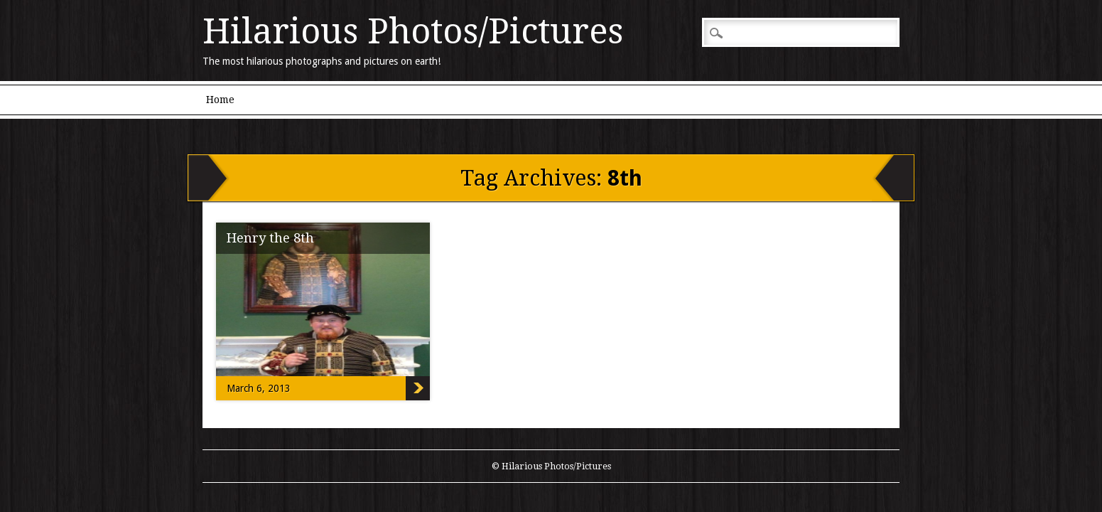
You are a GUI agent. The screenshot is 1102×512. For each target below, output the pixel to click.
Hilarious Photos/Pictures (412, 31)
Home (220, 99)
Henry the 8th (270, 237)
